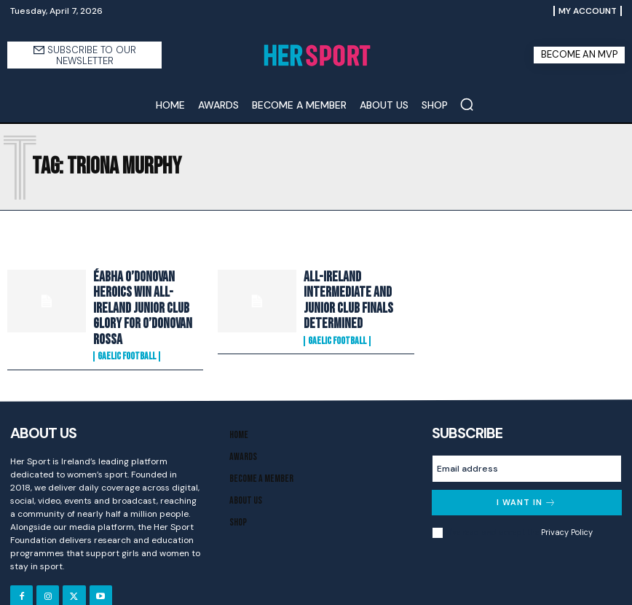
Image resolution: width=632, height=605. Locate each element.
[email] (527, 441)
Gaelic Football (127, 329)
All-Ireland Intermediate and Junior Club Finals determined (356, 293)
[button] (466, 104)
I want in (526, 474)
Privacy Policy (566, 504)
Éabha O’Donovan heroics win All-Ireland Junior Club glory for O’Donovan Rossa (146, 295)
